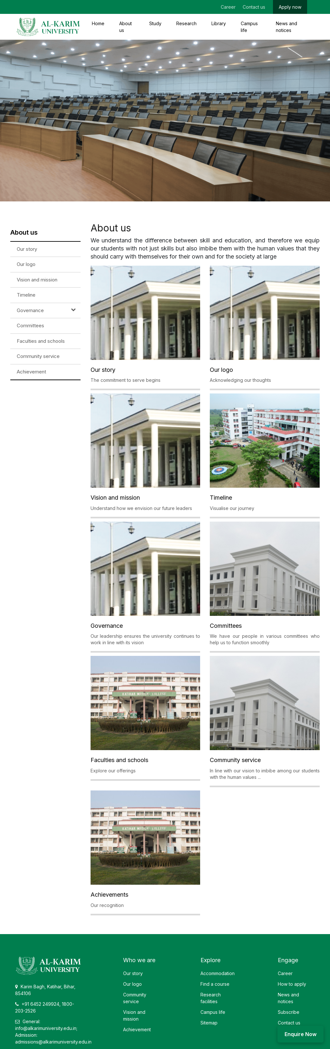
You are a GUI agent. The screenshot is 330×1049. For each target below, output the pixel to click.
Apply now (290, 7)
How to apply (292, 984)
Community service (38, 356)
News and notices (286, 27)
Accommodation (217, 973)
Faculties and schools (41, 341)
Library (218, 23)
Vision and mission (37, 280)
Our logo (26, 264)
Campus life (249, 27)
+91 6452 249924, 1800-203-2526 (44, 1007)
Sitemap (209, 1022)
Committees (30, 325)
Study (155, 23)
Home (98, 23)
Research (186, 23)
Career (228, 7)
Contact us (254, 7)
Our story (27, 249)
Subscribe (288, 1012)
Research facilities (210, 998)
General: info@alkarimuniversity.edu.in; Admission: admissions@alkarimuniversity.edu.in (53, 1031)
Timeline (26, 295)
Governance (30, 310)
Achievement (31, 372)
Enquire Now (300, 1034)
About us (125, 27)
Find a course (214, 984)
